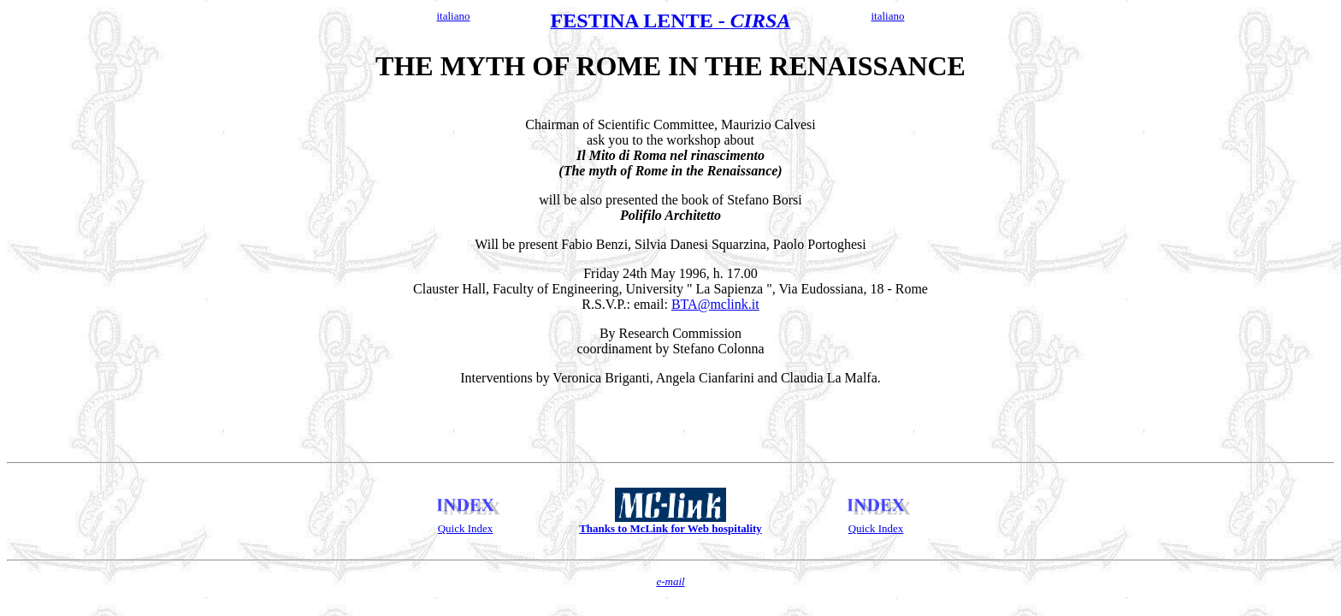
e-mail (670, 594)
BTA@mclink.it (715, 306)
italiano (453, 15)
